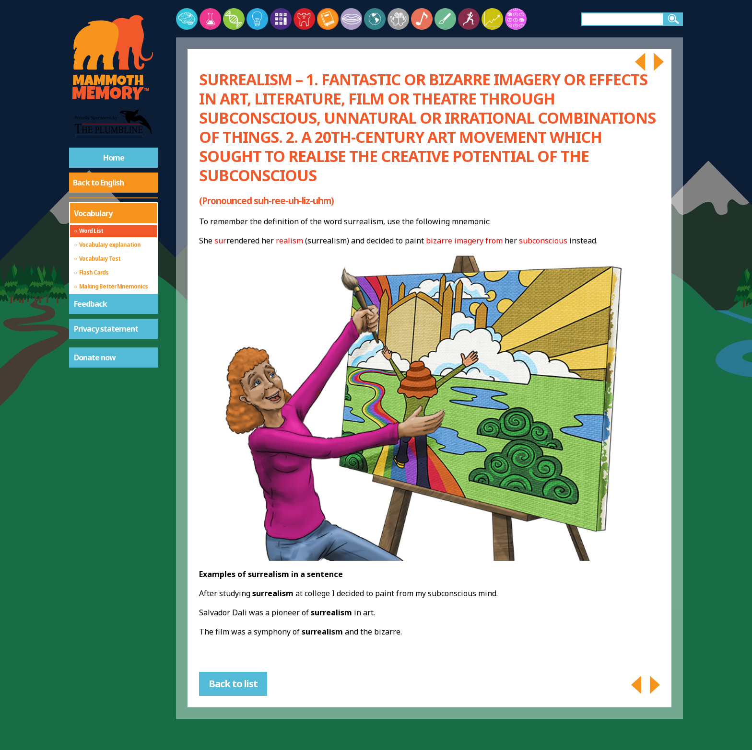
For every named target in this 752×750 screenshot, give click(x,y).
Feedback (90, 304)
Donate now (95, 357)
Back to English (98, 182)
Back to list (233, 683)
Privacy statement (106, 328)
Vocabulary (93, 213)
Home (113, 157)
